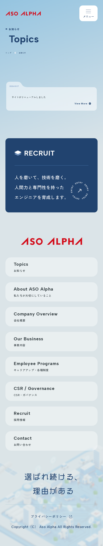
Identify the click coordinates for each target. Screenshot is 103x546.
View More (83, 103)
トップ (8, 53)
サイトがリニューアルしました (29, 97)
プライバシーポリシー (48, 517)
